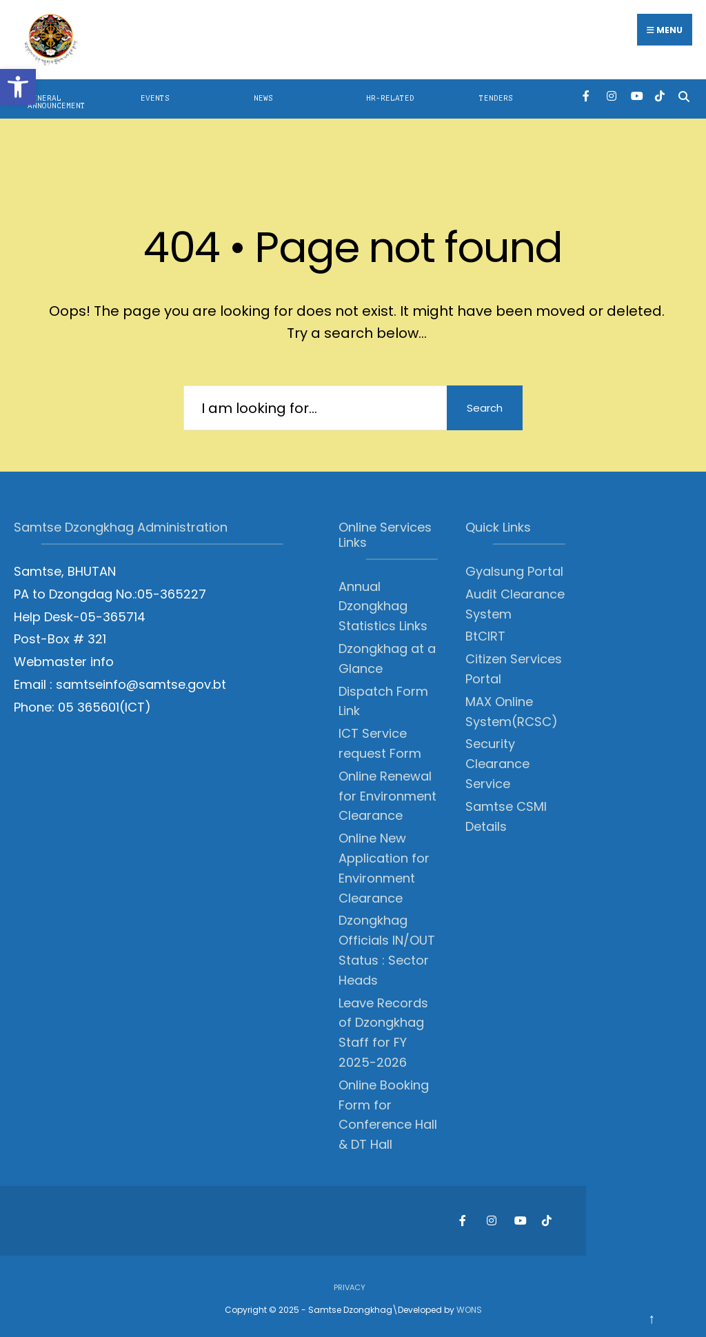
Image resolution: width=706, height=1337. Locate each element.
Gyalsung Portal (514, 571)
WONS (469, 1310)
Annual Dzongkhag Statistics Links (383, 606)
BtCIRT (485, 636)
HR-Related (390, 98)
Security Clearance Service (497, 763)
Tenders (496, 98)
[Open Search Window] (684, 95)
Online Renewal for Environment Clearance (387, 796)
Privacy (349, 1287)
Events (155, 98)
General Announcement (56, 102)
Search (485, 408)
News (263, 98)
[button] (18, 87)
